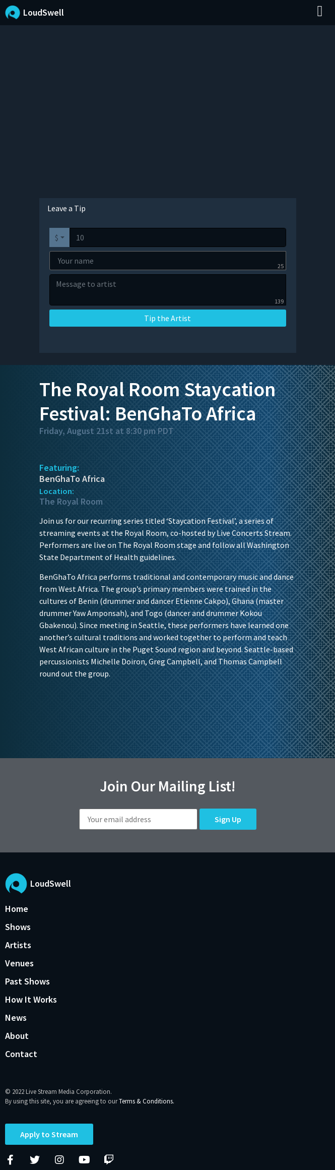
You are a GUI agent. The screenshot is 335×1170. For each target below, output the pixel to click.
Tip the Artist (167, 318)
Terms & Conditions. (146, 1101)
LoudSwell (43, 12)
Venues (19, 963)
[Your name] (167, 260)
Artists (18, 945)
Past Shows (27, 981)
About (17, 1035)
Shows (18, 927)
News (16, 1017)
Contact (21, 1054)
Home (16, 908)
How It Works (31, 999)
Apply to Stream (49, 1134)
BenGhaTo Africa (72, 478)
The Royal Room (71, 501)
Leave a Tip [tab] (66, 208)
